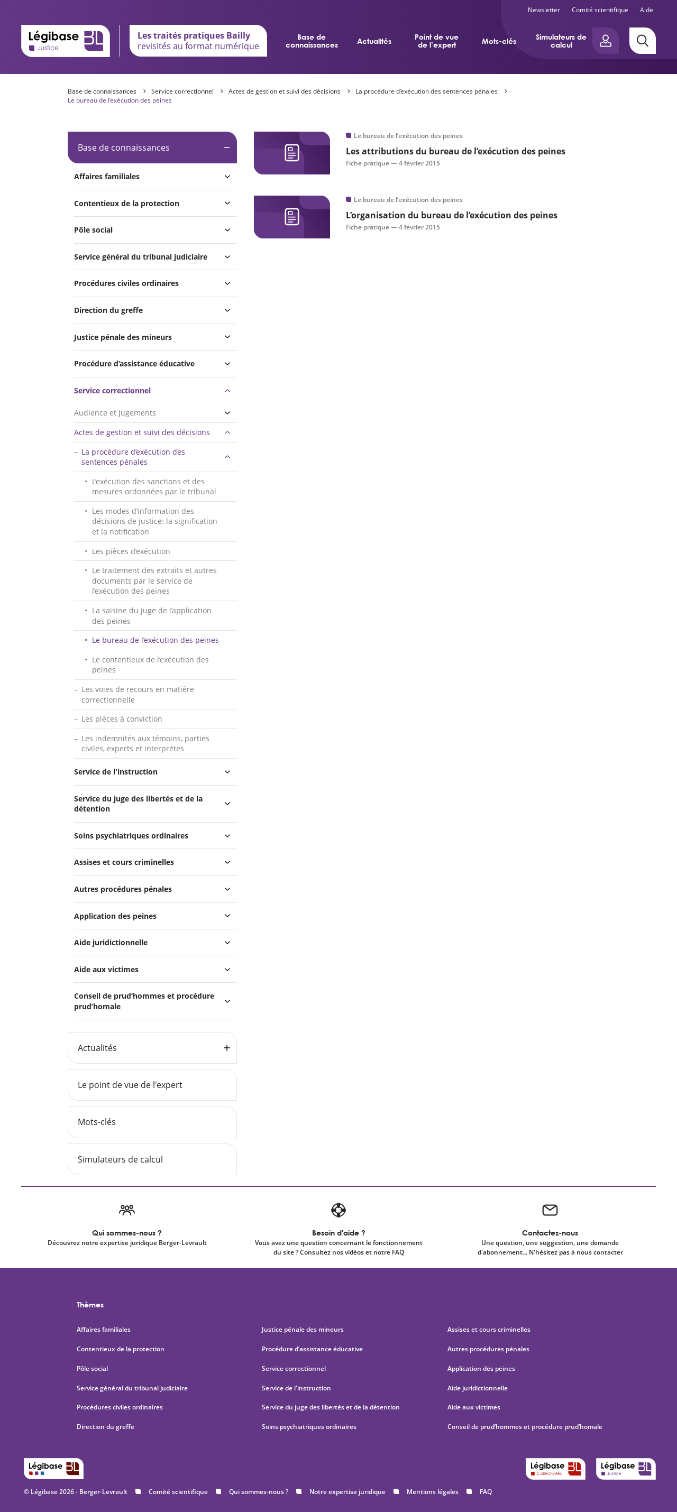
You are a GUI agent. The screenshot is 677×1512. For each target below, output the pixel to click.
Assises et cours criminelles (124, 862)
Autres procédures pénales (123, 889)
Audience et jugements (115, 413)
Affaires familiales (107, 176)
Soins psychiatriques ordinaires (131, 836)
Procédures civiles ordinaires (126, 283)
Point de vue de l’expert (437, 40)
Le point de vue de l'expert (130, 1085)
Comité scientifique (600, 9)
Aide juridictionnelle (111, 942)
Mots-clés (499, 40)
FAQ (486, 1491)
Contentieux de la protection (126, 203)
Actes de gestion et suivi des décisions (284, 91)
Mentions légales (433, 1491)
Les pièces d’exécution (131, 551)
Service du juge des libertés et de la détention (138, 804)
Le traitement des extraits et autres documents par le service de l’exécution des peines (154, 580)
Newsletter (544, 9)
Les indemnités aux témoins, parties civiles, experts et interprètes (145, 743)
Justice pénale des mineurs (123, 337)
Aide (646, 9)
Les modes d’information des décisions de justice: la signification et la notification (154, 521)
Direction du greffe (108, 310)
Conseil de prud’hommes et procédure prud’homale (144, 1001)
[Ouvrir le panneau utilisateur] (605, 40)
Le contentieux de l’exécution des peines (150, 664)
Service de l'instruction (116, 772)
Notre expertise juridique (347, 1491)
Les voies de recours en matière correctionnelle (137, 694)
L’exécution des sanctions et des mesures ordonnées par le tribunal (154, 486)
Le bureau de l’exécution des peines (120, 100)
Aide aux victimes (106, 969)
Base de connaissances (312, 40)
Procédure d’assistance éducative (135, 363)
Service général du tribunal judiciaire (140, 257)
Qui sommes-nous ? (258, 1491)
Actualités (374, 40)
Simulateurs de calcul (561, 40)
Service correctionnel (182, 91)
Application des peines (115, 916)
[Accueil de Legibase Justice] (65, 41)
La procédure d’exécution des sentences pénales (426, 91)
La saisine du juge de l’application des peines (152, 615)
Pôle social (93, 230)
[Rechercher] (642, 40)
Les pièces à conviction (121, 719)
